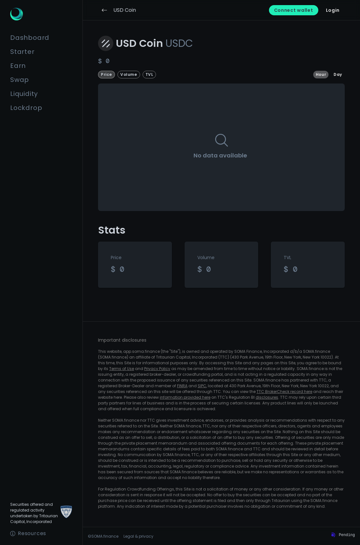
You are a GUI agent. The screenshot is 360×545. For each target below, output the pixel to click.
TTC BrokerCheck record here (284, 391)
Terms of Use (121, 368)
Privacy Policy (157, 368)
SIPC (202, 386)
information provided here (185, 397)
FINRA (182, 386)
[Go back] (104, 10)
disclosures (267, 397)
